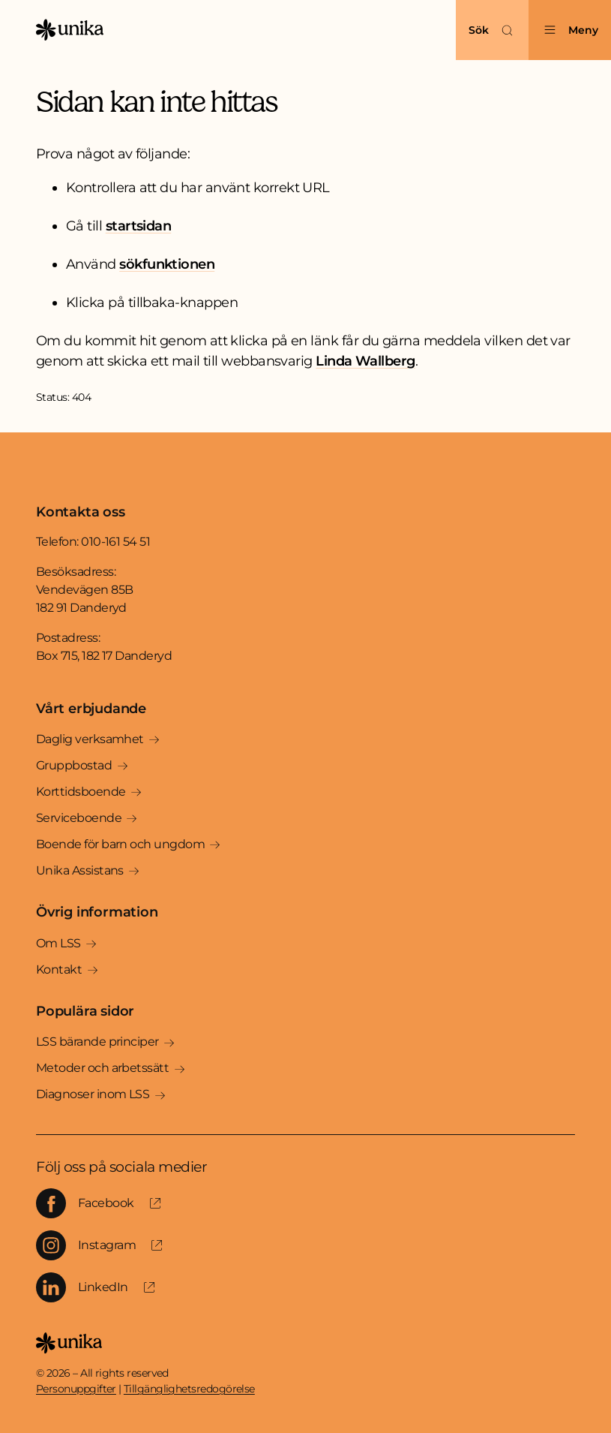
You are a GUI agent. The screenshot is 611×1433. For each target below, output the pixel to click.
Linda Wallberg (365, 361)
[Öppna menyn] (570, 30)
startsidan (139, 226)
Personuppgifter (76, 1388)
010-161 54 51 (115, 541)
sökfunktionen (166, 264)
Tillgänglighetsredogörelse (189, 1388)
